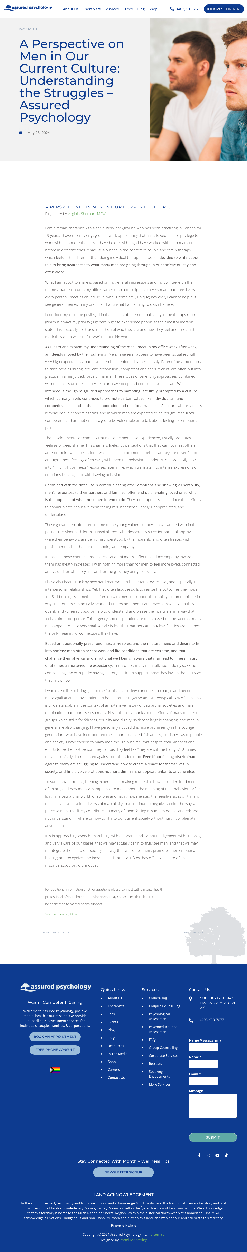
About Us (71, 9)
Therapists (92, 9)
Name (195, 1057)
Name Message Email (206, 1040)
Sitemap (158, 1234)
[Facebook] (199, 1155)
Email (195, 1074)
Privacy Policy (123, 1225)
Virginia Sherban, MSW (87, 213)
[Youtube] (217, 1155)
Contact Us (199, 989)
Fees (129, 9)
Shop (153, 9)
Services (112, 9)
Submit (213, 1137)
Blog (141, 9)
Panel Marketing (133, 1239)
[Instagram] (208, 1155)
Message (196, 1091)
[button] (113, 9)
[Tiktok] (226, 1155)
